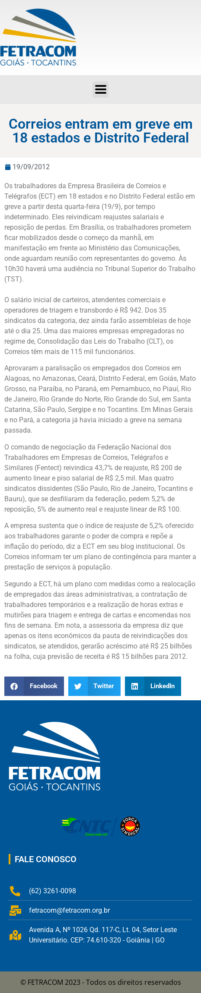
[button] (100, 90)
